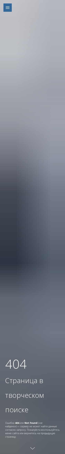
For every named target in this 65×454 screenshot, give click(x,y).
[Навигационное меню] (8, 7)
